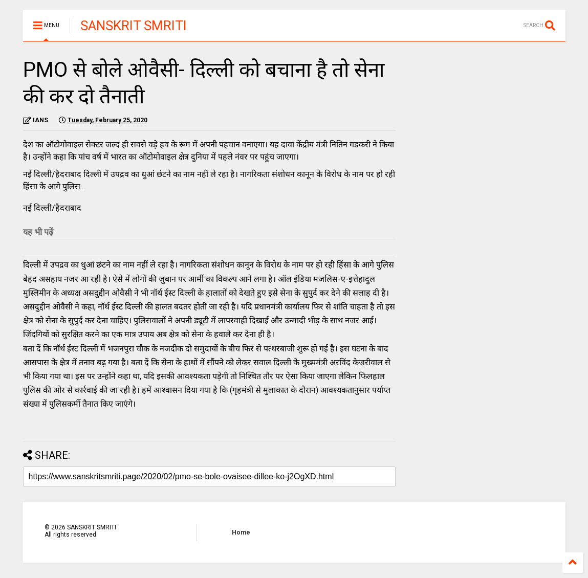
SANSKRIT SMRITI (133, 25)
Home (241, 532)
